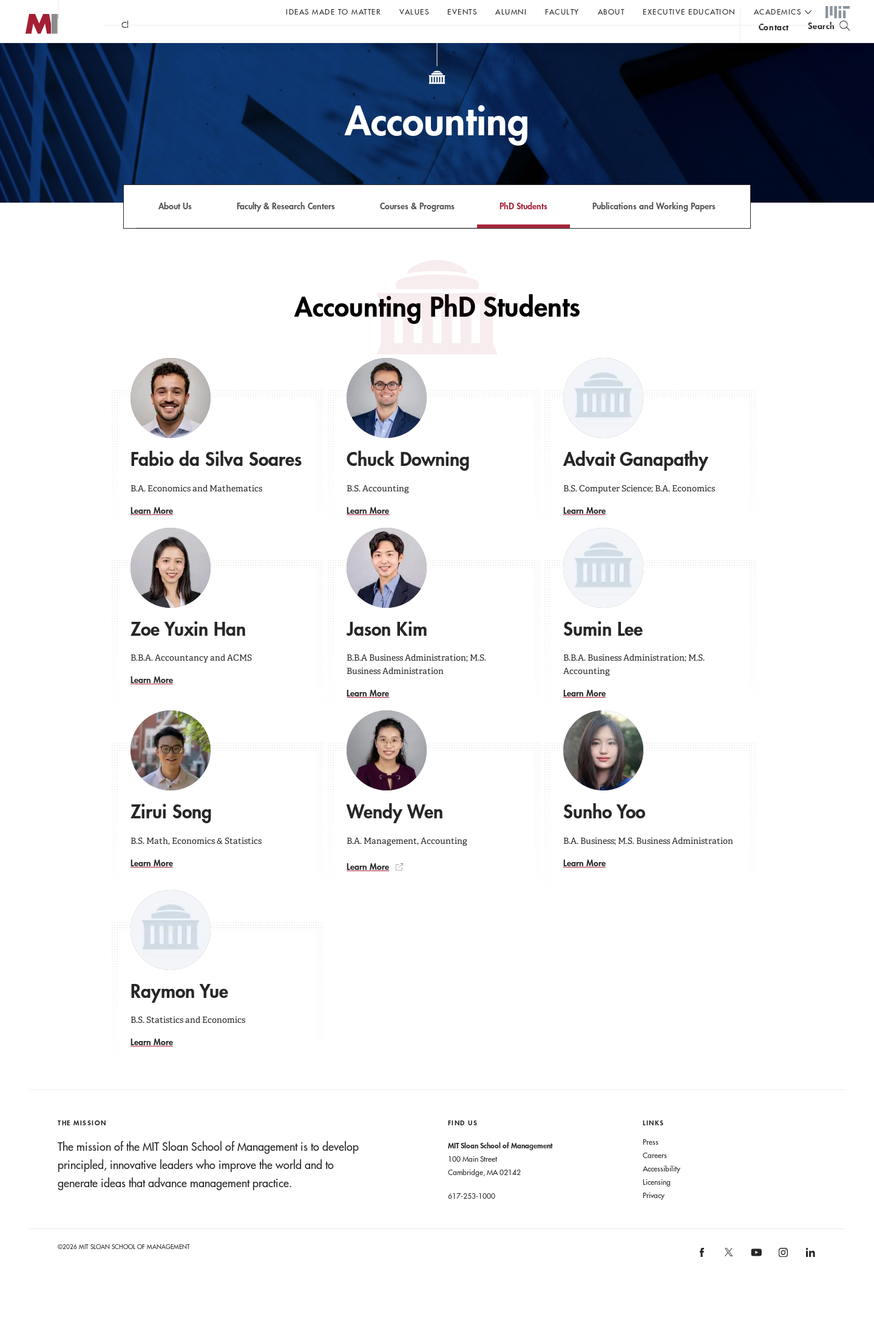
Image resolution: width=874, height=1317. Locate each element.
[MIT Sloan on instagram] (782, 1281)
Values (414, 11)
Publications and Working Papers (654, 230)
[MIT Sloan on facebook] (702, 1281)
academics (778, 11)
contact (774, 44)
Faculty (562, 11)
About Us (175, 230)
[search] (829, 42)
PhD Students (523, 230)
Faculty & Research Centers (286, 230)
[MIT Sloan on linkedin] (809, 1281)
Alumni (511, 11)
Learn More (151, 535)
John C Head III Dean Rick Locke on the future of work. (336, 43)
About (611, 11)
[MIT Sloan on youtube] (754, 1283)
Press (651, 1166)
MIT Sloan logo (31, 60)
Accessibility (661, 1192)
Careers (655, 1179)
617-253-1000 (471, 1220)
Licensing (657, 1206)
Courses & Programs (417, 230)
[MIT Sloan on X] (728, 1280)
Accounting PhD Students (437, 331)
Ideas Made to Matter (333, 11)
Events (462, 11)
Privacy (654, 1219)
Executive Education (689, 11)
